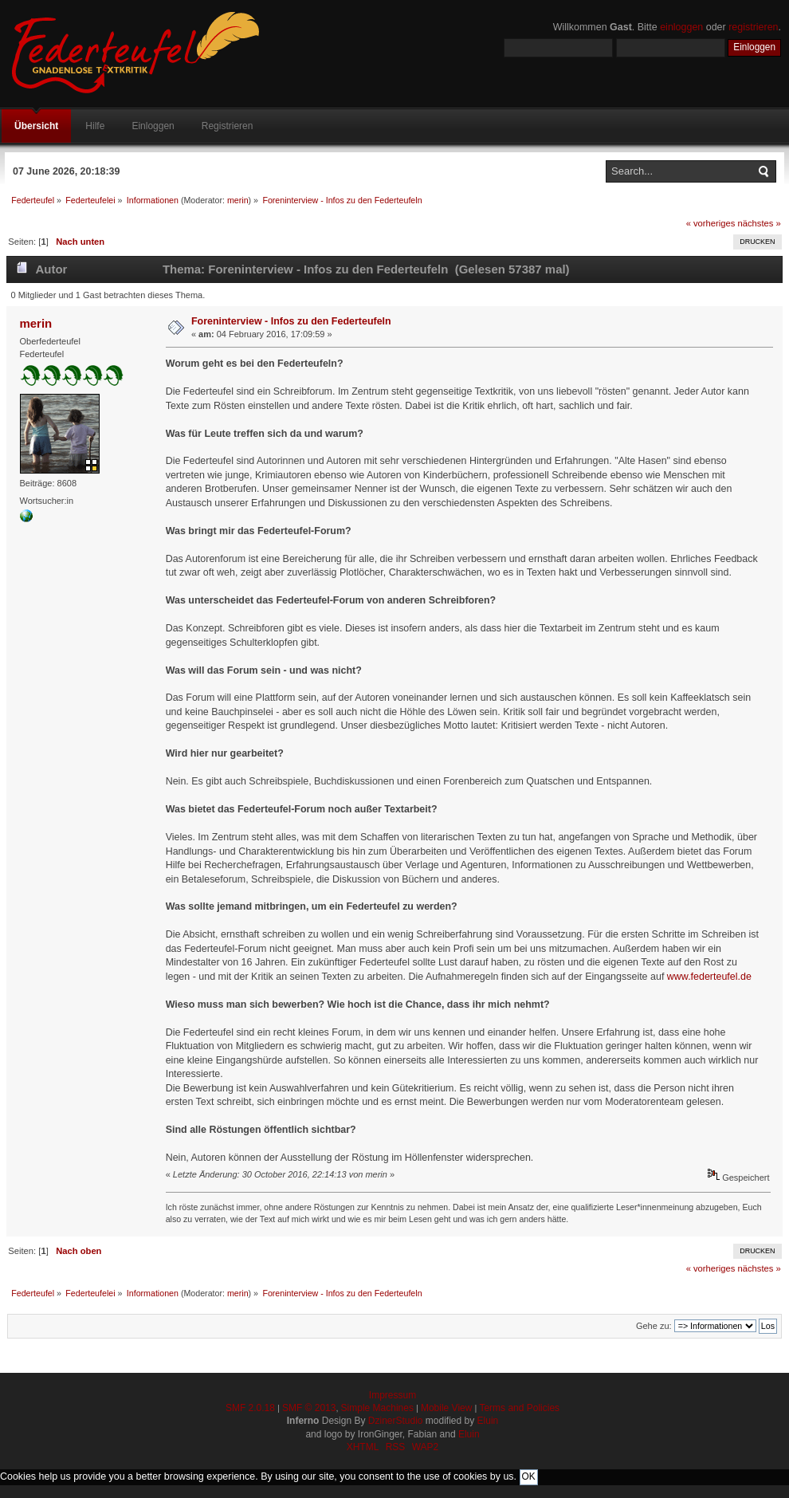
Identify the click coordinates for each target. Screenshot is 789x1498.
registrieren (753, 27)
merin (238, 200)
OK (529, 1476)
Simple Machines (377, 1407)
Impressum (392, 1395)
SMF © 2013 (309, 1407)
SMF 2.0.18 (250, 1407)
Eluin (488, 1420)
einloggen (681, 27)
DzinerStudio (395, 1420)
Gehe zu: (654, 1326)
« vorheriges (711, 223)
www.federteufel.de (709, 976)
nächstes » (759, 223)
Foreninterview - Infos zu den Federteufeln (291, 321)
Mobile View (446, 1407)
